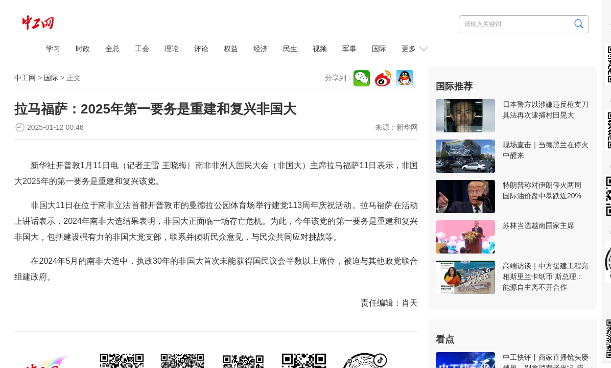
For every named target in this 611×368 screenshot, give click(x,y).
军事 (349, 48)
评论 (201, 48)
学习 (53, 48)
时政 (83, 48)
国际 (379, 48)
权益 (231, 48)
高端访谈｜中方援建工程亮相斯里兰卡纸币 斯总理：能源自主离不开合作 (546, 276)
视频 (320, 48)
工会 (142, 48)
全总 (112, 48)
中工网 (25, 78)
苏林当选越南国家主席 (538, 225)
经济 (260, 48)
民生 (290, 48)
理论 (172, 48)
